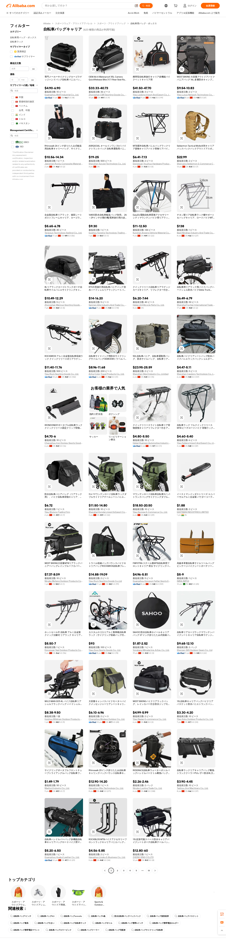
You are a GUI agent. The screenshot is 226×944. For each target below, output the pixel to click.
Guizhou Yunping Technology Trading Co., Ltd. (108, 232)
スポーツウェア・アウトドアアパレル (73, 23)
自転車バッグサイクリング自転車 (147, 930)
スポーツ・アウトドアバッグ (111, 23)
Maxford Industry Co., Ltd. (57, 788)
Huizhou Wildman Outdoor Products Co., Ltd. (64, 719)
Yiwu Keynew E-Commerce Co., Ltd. (150, 512)
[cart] (176, 6)
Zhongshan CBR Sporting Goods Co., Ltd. (108, 94)
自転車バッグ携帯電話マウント (25, 930)
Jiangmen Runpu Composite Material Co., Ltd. (64, 163)
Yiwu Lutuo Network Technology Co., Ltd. (196, 94)
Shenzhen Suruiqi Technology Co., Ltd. (107, 163)
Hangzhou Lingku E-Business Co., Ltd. (107, 857)
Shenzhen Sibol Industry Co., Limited (150, 374)
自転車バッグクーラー (88, 930)
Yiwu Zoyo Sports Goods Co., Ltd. (105, 650)
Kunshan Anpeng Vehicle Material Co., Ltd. (152, 232)
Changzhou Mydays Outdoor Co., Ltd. (107, 719)
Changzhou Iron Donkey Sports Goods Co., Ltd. (64, 443)
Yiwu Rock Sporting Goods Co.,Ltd (105, 581)
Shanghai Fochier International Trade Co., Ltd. (196, 305)
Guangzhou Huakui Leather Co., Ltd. (62, 857)
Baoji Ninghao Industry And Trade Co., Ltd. (196, 232)
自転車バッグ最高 (19, 923)
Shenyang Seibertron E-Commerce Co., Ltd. (196, 163)
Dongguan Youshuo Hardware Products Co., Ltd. (152, 163)
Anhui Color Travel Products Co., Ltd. (106, 374)
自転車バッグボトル (102, 923)
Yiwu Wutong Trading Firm (57, 512)
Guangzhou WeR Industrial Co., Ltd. (62, 94)
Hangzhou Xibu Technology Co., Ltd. (106, 788)
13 (149, 870)
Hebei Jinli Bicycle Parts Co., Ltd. (148, 305)
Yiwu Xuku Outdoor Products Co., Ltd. (195, 719)
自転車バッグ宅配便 (115, 930)
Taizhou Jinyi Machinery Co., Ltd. (192, 788)
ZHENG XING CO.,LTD (143, 857)
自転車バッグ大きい (44, 923)
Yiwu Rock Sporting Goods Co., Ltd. (62, 374)
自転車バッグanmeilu (71, 916)
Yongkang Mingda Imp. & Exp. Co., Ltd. (151, 650)
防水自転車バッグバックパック (126, 916)
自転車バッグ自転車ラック (73, 923)
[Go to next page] (155, 870)
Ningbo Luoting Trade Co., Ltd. (147, 788)
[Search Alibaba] (88, 5)
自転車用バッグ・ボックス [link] (143, 23)
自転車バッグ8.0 (45, 916)
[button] (136, 6)
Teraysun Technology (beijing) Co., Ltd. (63, 232)
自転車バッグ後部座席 (158, 916)
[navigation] (24, 447)
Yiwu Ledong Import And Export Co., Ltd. (152, 94)
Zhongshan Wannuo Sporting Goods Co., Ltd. (64, 305)
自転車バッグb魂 (96, 916)
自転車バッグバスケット (187, 916)
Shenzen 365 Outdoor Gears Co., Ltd (194, 650)
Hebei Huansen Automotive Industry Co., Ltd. (152, 443)
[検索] (146, 5)
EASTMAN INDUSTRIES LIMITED (193, 512)
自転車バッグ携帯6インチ (130, 923)
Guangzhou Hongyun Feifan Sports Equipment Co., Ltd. (152, 581)
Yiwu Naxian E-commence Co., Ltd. (149, 719)
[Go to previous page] (105, 870)
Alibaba (46, 23)
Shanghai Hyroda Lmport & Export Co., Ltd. (108, 512)
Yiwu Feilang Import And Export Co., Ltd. (196, 443)
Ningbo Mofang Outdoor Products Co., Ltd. (64, 581)
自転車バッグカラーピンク (58, 930)
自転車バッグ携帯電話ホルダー (164, 923)
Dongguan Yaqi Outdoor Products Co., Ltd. (64, 650)
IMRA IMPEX (183, 581)
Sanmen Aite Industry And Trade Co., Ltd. (108, 305)
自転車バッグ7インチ (20, 916)
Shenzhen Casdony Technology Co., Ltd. (196, 374)
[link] (222, 914)
